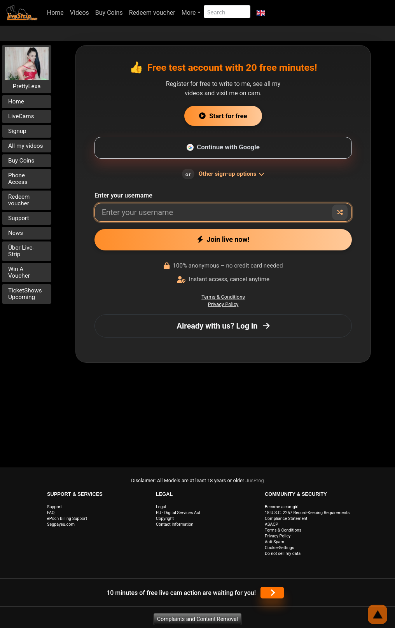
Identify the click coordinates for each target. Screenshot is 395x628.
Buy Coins (109, 12)
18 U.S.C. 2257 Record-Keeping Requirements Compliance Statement (307, 515)
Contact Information (175, 524)
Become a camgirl (282, 506)
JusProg (254, 480)
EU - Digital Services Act (178, 512)
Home (55, 12)
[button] (260, 13)
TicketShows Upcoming (25, 294)
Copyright (165, 518)
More (189, 12)
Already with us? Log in (223, 326)
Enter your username (123, 195)
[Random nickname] (340, 212)
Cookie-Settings (279, 547)
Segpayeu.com (61, 524)
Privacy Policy (223, 304)
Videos (79, 12)
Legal (161, 506)
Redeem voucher (152, 12)
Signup (17, 131)
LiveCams (21, 116)
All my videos (25, 145)
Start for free (223, 116)
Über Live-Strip (21, 251)
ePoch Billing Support (67, 518)
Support (18, 218)
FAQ (51, 512)
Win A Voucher (19, 272)
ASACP (271, 524)
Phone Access (18, 178)
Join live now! (223, 239)
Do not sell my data (283, 553)
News (15, 232)
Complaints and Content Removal (197, 619)
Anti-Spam (274, 541)
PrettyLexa (27, 86)
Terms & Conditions (223, 297)
